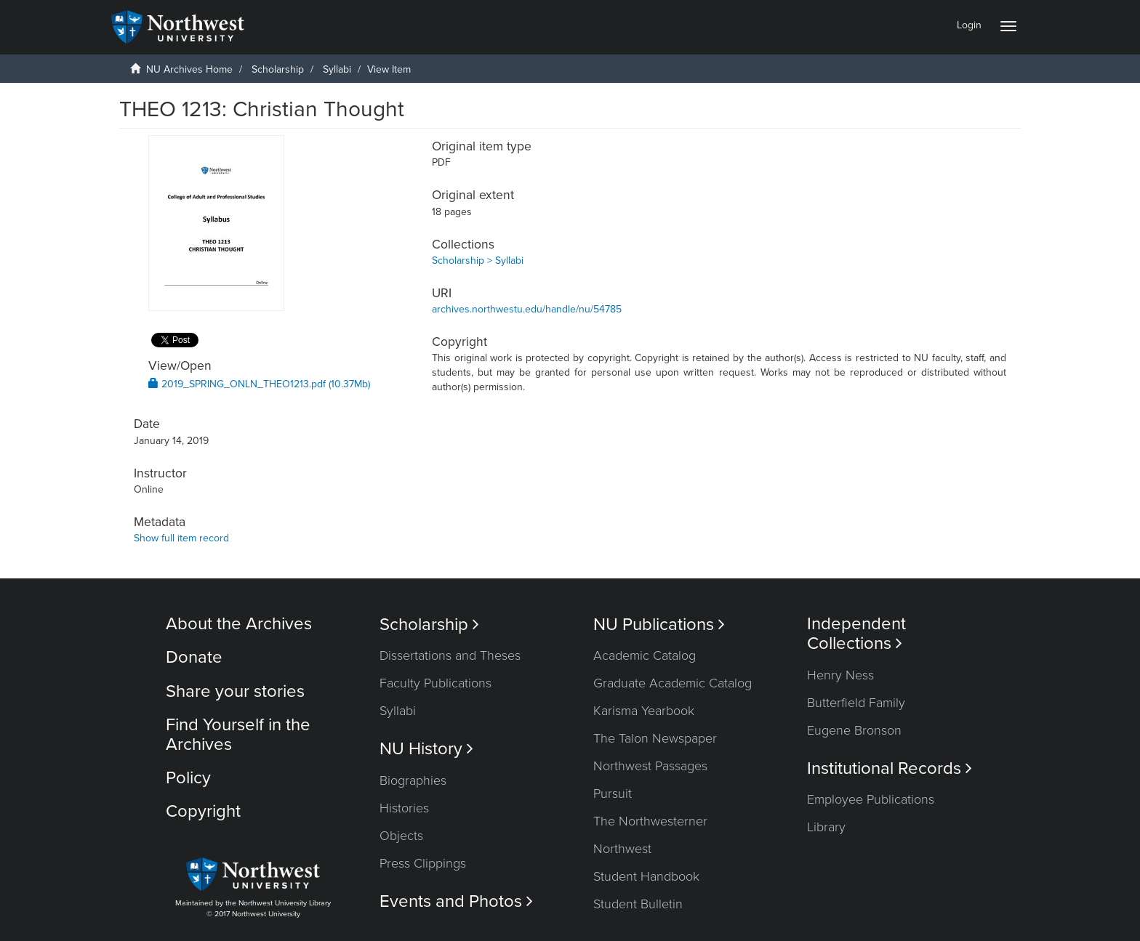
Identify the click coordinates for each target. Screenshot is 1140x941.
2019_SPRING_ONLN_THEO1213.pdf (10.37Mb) (259, 384)
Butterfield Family (856, 703)
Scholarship (278, 69)
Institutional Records (889, 768)
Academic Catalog (644, 655)
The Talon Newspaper (655, 738)
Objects (401, 836)
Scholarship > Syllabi (477, 260)
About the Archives (239, 623)
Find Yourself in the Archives (238, 734)
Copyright (203, 811)
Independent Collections (856, 633)
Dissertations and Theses (450, 655)
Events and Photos (456, 901)
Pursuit (612, 793)
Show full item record (181, 538)
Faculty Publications (435, 683)
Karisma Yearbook (643, 711)
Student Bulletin (638, 904)
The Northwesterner (650, 821)
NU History (426, 748)
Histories (404, 808)
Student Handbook (646, 876)
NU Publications (659, 624)
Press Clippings (423, 863)
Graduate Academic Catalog (672, 683)
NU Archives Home (189, 69)
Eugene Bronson (854, 730)
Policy (188, 777)
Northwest (622, 849)
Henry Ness (840, 675)
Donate (194, 657)
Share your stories (235, 691)
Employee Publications (870, 799)
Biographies (413, 780)
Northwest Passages (650, 766)
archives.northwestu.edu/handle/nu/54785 (527, 309)
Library (826, 827)
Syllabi (337, 69)
